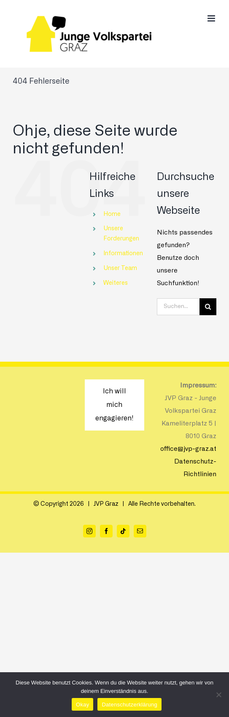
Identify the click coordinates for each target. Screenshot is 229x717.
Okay (82, 704)
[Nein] (218, 694)
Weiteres (115, 283)
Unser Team (120, 268)
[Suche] (207, 306)
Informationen (123, 253)
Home (112, 214)
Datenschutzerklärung (129, 704)
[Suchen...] (178, 306)
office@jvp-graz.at (188, 449)
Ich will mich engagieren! (114, 405)
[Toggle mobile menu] (211, 18)
